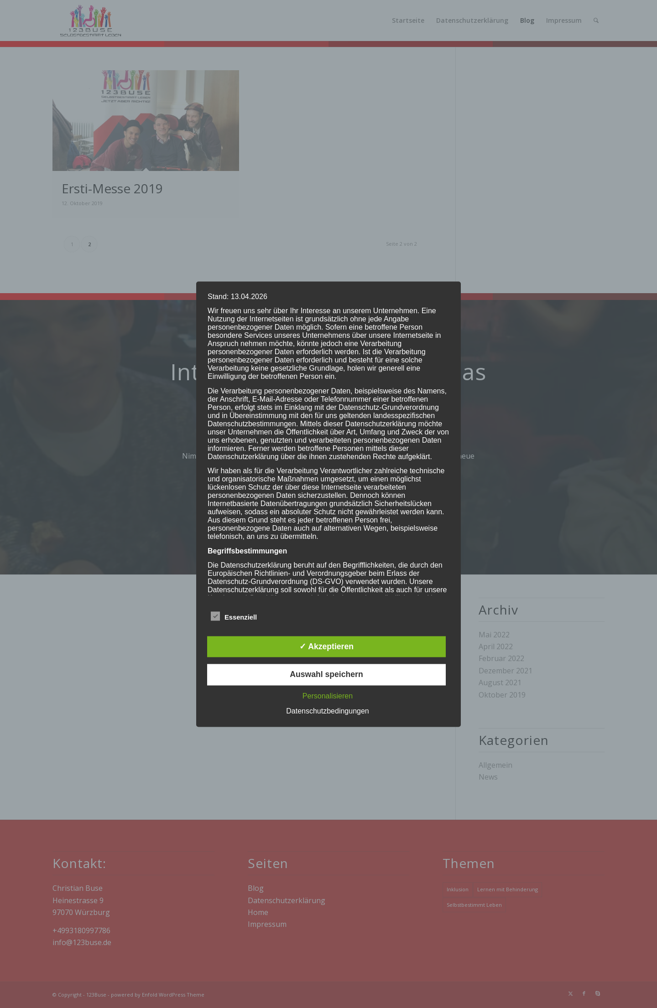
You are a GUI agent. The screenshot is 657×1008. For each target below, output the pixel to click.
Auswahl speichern (326, 674)
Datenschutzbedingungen (327, 711)
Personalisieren (327, 696)
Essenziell (234, 616)
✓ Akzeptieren (326, 646)
